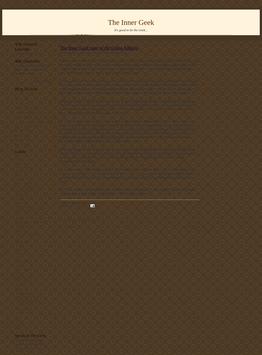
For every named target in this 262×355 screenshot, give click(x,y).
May (25, 117)
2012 (22, 103)
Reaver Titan (22, 162)
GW (17, 213)
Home (130, 227)
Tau (17, 320)
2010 (22, 135)
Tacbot (18, 316)
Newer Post (67, 227)
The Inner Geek (131, 22)
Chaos (18, 217)
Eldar (18, 174)
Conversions (22, 166)
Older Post (192, 227)
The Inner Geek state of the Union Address (99, 48)
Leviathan (20, 284)
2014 (22, 94)
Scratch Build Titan (26, 190)
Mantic (19, 288)
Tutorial (19, 194)
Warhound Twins (24, 206)
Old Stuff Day (23, 296)
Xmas (18, 237)
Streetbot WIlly (23, 312)
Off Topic (20, 170)
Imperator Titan (23, 277)
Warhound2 (89, 173)
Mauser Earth (22, 292)
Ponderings (21, 202)
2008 (22, 144)
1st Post (19, 245)
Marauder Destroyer (26, 210)
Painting (19, 178)
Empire (19, 273)
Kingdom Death (24, 280)
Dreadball (20, 265)
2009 (22, 139)
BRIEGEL (21, 249)
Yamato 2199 (22, 241)
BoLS (18, 257)
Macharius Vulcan (137, 173)
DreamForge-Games (26, 269)
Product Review (24, 186)
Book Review (22, 229)
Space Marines (23, 225)
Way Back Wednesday (27, 233)
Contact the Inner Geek (28, 347)
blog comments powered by (83, 219)
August (27, 112)
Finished (20, 198)
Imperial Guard (23, 182)
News (18, 158)
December (29, 107)
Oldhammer (21, 304)
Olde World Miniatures (28, 300)
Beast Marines (23, 253)
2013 (22, 98)
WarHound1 (68, 173)
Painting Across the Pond (29, 222)
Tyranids (20, 324)
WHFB (19, 328)
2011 (22, 130)
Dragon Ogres (23, 261)
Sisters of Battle (24, 308)
